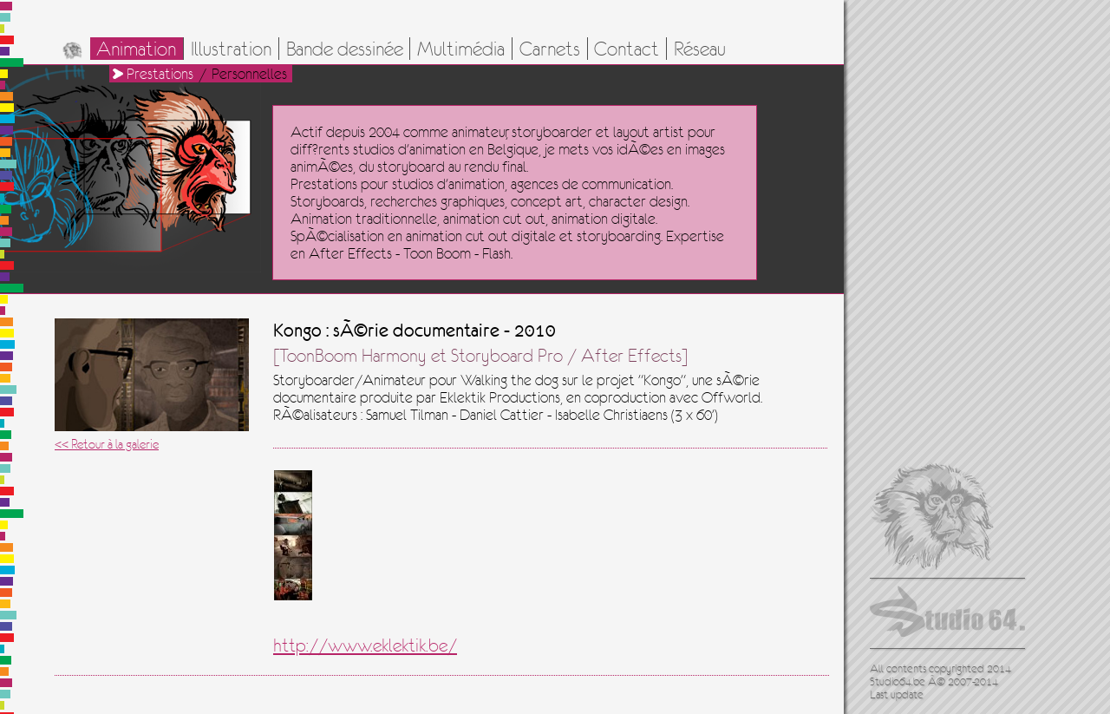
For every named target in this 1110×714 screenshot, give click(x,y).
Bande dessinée (344, 48)
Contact (626, 48)
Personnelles (249, 73)
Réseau (700, 48)
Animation (136, 48)
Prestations (160, 73)
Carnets (549, 48)
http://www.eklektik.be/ (365, 645)
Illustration (231, 48)
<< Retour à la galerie (107, 443)
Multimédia (461, 48)
